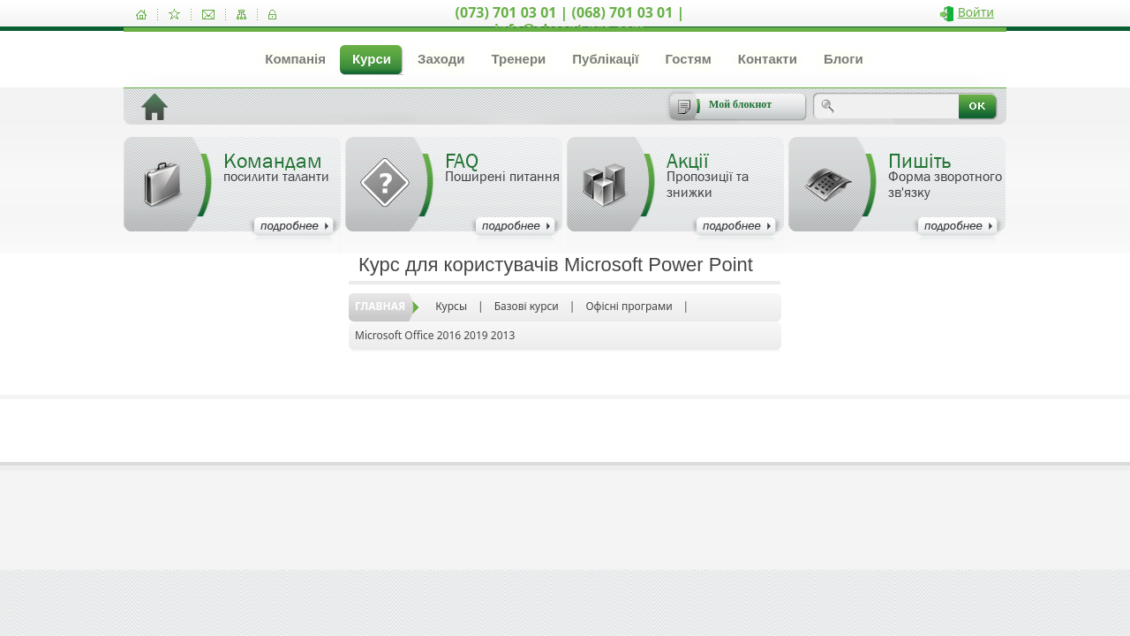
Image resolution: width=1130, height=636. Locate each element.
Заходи (441, 58)
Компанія (295, 58)
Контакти (767, 58)
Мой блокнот (740, 104)
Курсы (451, 306)
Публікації (605, 58)
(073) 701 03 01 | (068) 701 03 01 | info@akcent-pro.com (570, 21)
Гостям (688, 58)
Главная (380, 306)
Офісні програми (628, 306)
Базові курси (526, 306)
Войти (976, 12)
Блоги (843, 58)
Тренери (518, 58)
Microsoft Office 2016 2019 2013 (435, 335)
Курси (371, 58)
